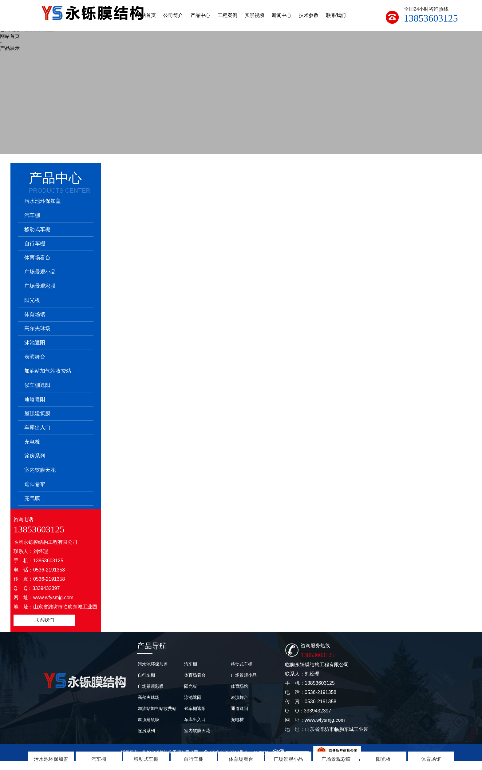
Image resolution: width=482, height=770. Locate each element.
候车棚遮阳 (37, 385)
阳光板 (383, 759)
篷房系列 (34, 456)
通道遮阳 (34, 399)
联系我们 (44, 620)
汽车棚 (98, 759)
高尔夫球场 (37, 328)
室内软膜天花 (40, 470)
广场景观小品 (288, 759)
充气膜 (32, 498)
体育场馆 (431, 759)
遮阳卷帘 (34, 484)
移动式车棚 (146, 759)
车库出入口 (37, 428)
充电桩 (32, 442)
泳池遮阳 (34, 343)
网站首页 (10, 36)
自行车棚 (193, 759)
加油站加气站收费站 (47, 371)
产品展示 (10, 48)
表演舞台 (34, 357)
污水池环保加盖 (51, 759)
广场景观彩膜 (336, 759)
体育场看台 (241, 759)
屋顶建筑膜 (37, 413)
